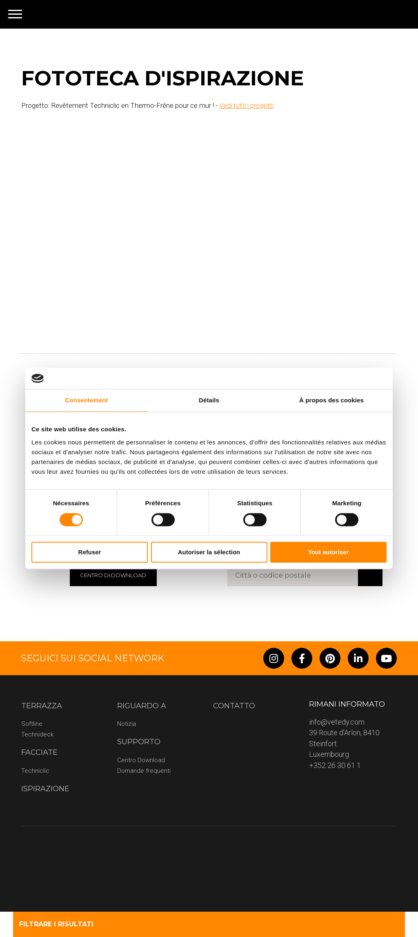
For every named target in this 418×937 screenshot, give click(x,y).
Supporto (138, 741)
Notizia (126, 723)
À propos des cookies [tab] (331, 400)
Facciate (39, 752)
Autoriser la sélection (209, 552)
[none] (398, 14)
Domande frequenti (144, 770)
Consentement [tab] (86, 400)
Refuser (89, 552)
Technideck (37, 734)
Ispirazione (45, 788)
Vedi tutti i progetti (246, 105)
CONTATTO (234, 705)
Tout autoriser (328, 552)
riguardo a (141, 705)
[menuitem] (398, 14)
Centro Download (141, 760)
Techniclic (35, 770)
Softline (31, 723)
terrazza (41, 705)
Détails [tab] (209, 400)
